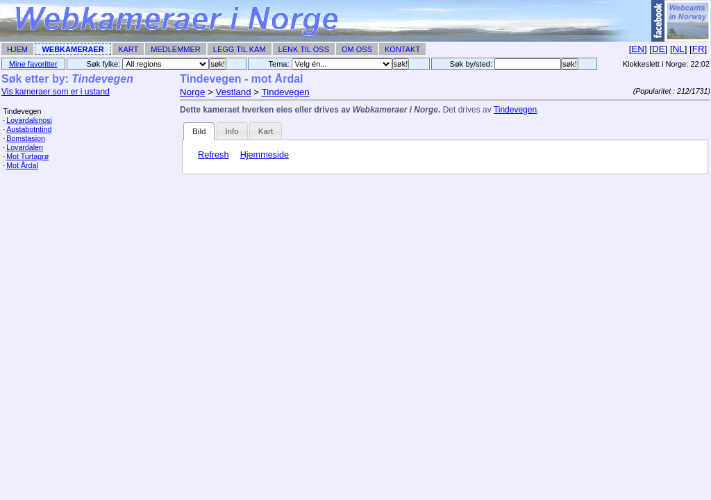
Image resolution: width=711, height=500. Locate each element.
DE (658, 49)
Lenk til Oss (303, 49)
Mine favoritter (33, 64)
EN (637, 49)
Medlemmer (176, 49)
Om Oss (357, 49)
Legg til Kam (239, 49)
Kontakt (402, 49)
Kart (128, 49)
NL (679, 49)
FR (698, 49)
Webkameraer (72, 49)
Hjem (17, 49)
